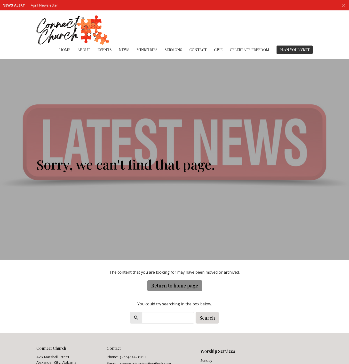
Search (207, 317)
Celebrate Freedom (249, 49)
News (124, 49)
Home (64, 49)
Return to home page (174, 285)
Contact (198, 49)
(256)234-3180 (133, 356)
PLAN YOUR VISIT (294, 49)
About (84, 49)
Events (104, 49)
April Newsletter (44, 5)
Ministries (146, 49)
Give (218, 49)
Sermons (173, 49)
